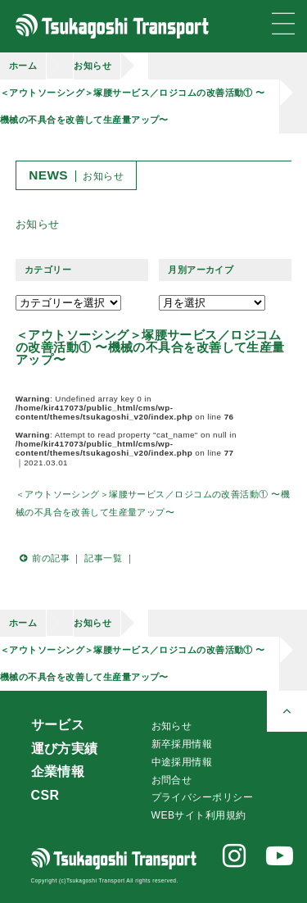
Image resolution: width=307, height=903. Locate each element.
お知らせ (92, 65)
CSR (45, 795)
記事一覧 (103, 558)
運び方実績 (64, 749)
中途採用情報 (182, 762)
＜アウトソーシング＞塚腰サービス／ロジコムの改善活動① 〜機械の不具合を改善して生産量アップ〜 (132, 106)
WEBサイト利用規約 (198, 815)
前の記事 (43, 558)
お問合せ (171, 780)
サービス (58, 725)
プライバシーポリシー (202, 797)
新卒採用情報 (182, 744)
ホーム (23, 65)
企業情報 (58, 771)
